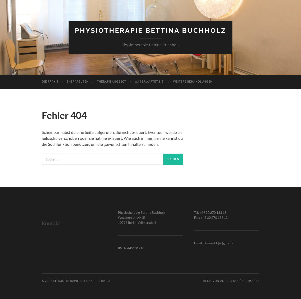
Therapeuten (78, 81)
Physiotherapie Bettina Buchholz (150, 30)
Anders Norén (232, 280)
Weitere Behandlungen (193, 81)
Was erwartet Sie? (150, 81)
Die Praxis (50, 81)
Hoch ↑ (253, 280)
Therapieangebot (111, 81)
